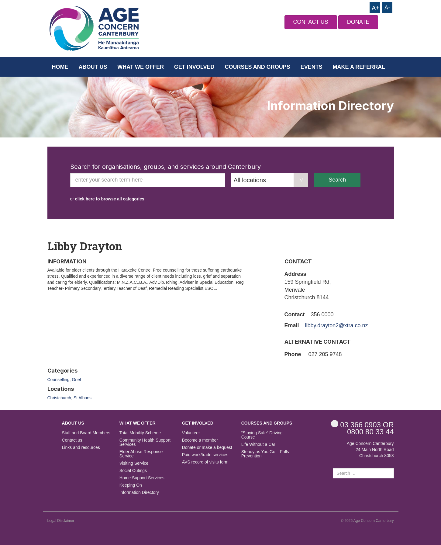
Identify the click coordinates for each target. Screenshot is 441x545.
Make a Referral (359, 67)
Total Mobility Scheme (140, 433)
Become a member (200, 440)
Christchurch (59, 397)
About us (92, 67)
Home (60, 67)
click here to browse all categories (109, 198)
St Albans (82, 397)
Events (311, 67)
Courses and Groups (257, 67)
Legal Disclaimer (60, 521)
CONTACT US (310, 22)
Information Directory (139, 492)
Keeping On (130, 485)
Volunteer (191, 433)
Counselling (58, 379)
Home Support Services (141, 478)
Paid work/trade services (205, 455)
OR (362, 424)
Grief (76, 379)
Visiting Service (133, 463)
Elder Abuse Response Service (141, 454)
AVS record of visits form (205, 462)
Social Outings (133, 470)
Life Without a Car (258, 444)
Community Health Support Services (145, 442)
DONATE (358, 22)
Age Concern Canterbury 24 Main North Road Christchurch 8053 (370, 449)
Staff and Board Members (86, 433)
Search (337, 180)
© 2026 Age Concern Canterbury (367, 521)
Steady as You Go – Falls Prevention (265, 454)
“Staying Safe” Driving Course (262, 435)
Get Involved (194, 67)
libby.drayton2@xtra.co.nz (336, 325)
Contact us (72, 440)
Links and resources (81, 447)
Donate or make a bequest (207, 447)
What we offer (140, 67)
